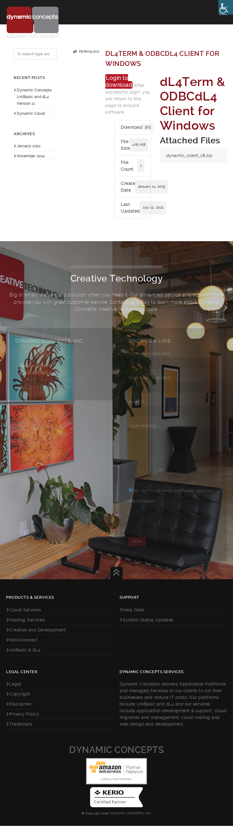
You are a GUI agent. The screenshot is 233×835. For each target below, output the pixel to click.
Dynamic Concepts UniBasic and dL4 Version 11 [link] (34, 97)
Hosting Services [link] (27, 629)
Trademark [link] (20, 733)
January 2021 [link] (28, 146)
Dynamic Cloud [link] (31, 113)
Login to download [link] (118, 81)
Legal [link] (15, 693)
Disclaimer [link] (20, 713)
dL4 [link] (170, 713)
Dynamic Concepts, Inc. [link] (130, 822)
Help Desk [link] (133, 619)
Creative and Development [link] (37, 639)
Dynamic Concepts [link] (116, 759)
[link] (225, 7)
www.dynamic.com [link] (45, 387)
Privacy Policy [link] (24, 723)
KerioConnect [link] (23, 649)
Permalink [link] (89, 52)
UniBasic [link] (146, 713)
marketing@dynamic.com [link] (53, 380)
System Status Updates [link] (148, 629)
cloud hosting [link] (196, 726)
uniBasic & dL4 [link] (24, 659)
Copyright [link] (19, 703)
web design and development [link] (151, 733)
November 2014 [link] (31, 156)
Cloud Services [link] (25, 619)
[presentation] (175, 532)
